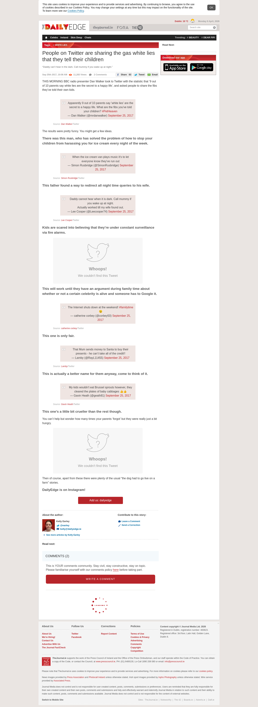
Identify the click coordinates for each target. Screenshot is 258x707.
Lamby (64, 366)
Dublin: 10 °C (182, 21)
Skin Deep (76, 37)
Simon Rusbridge (69, 178)
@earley (62, 525)
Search (214, 27)
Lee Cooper (66, 220)
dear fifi (209, 37)
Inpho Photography (167, 677)
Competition (137, 651)
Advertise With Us (51, 644)
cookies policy (205, 671)
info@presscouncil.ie (175, 661)
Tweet (138, 74)
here (116, 569)
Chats (88, 37)
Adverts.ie (200, 700)
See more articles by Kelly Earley (61, 535)
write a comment (100, 579)
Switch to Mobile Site (52, 700)
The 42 (137, 27)
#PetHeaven (109, 111)
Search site (195, 27)
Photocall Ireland (97, 677)
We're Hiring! (48, 637)
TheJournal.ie (103, 27)
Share (123, 74)
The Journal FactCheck (54, 647)
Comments (136, 644)
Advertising (136, 640)
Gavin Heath (67, 404)
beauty (194, 37)
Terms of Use (137, 634)
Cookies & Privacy (140, 637)
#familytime (126, 307)
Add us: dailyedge (100, 500)
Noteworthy (166, 700)
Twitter (74, 634)
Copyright (136, 647)
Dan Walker (66, 124)
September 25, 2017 (120, 115)
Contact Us (47, 640)
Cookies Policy (76, 10)
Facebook (76, 637)
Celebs (54, 37)
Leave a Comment (129, 521)
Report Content (109, 634)
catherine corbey (69, 328)
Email (152, 74)
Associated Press (62, 680)
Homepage (46, 37)
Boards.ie (188, 700)
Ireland (64, 37)
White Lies (61, 45)
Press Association (75, 677)
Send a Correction (129, 525)
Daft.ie (211, 700)
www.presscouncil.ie (105, 661)
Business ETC (122, 27)
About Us (46, 634)
